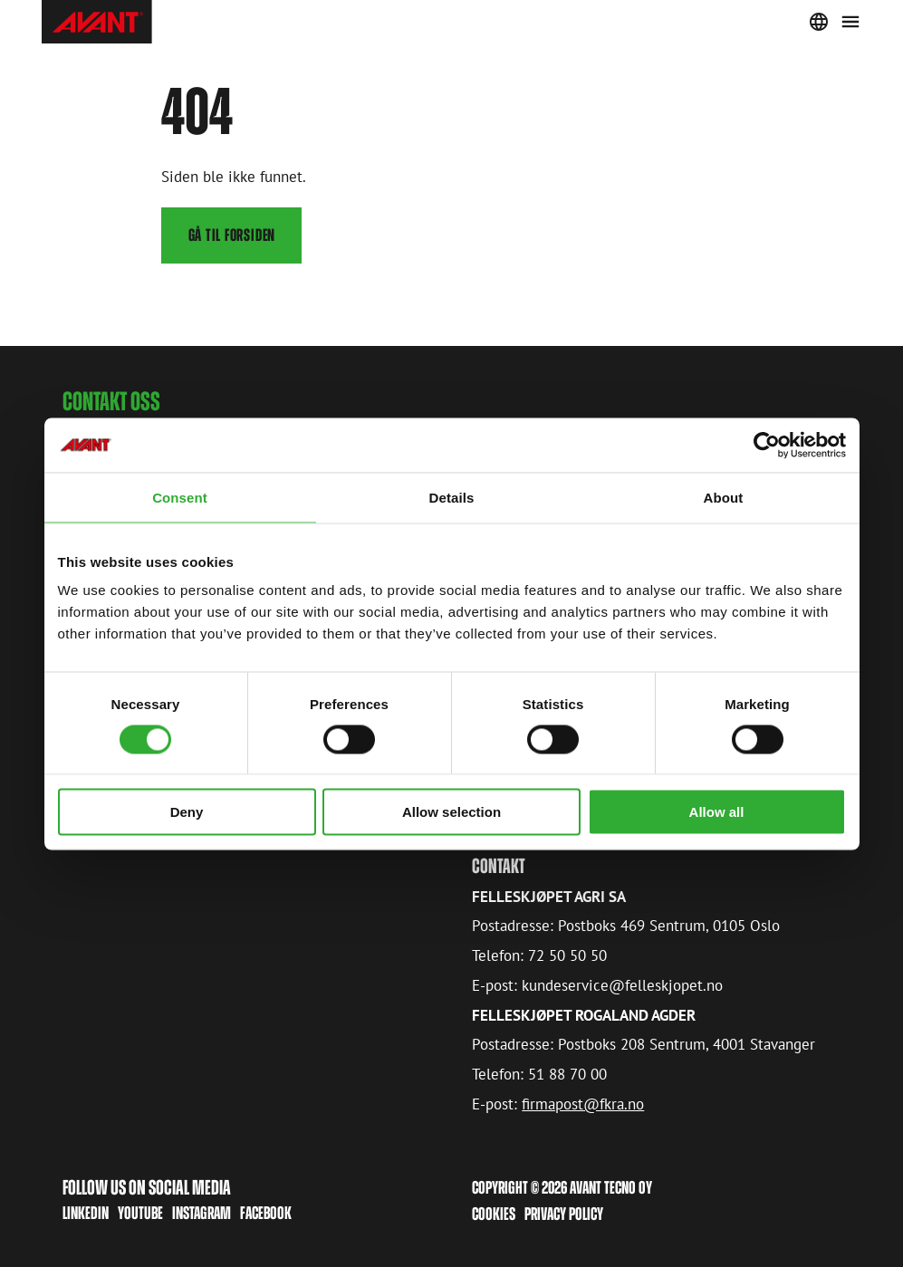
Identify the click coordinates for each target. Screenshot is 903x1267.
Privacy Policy (563, 1214)
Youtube (140, 1213)
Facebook (266, 1213)
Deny (187, 812)
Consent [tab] (179, 496)
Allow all (716, 812)
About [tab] (724, 496)
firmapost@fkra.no (583, 1102)
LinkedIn (85, 1213)
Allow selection (451, 812)
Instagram (201, 1213)
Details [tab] (452, 496)
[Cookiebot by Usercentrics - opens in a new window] (766, 444)
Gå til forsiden (232, 235)
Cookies (493, 1214)
